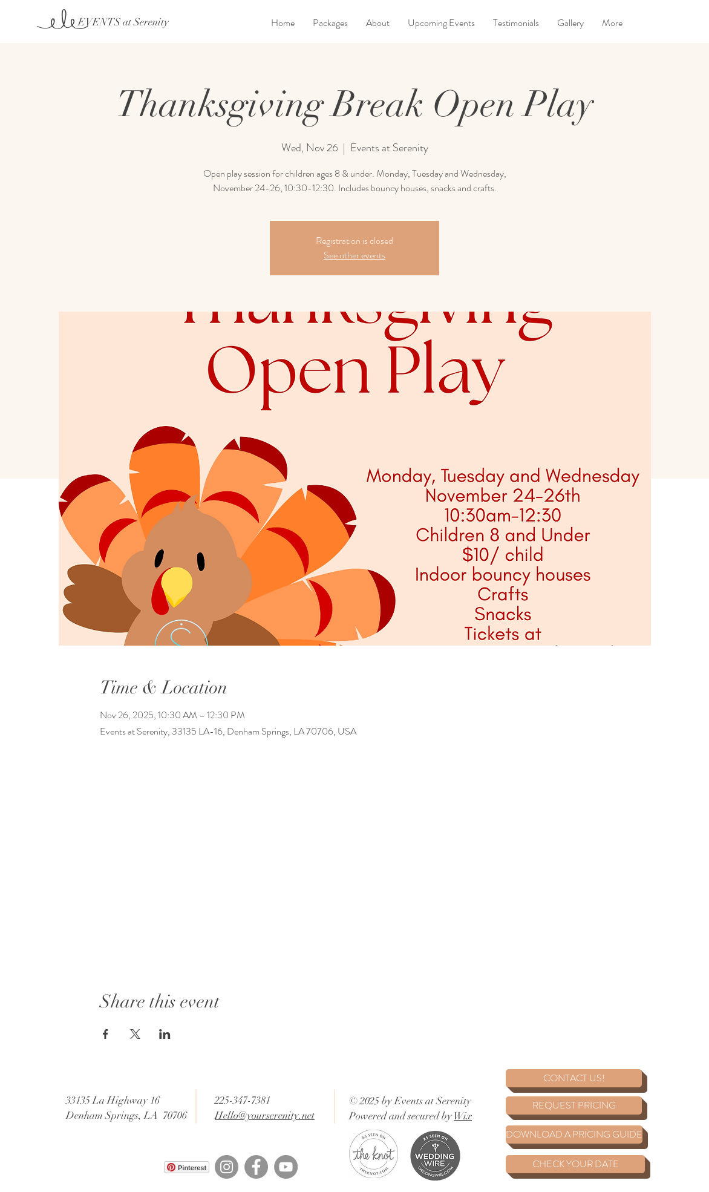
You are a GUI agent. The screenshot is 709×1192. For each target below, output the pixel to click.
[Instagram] (226, 1167)
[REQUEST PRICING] (574, 1105)
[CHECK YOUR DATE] (575, 1164)
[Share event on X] (135, 1034)
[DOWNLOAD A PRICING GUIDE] (574, 1134)
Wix (463, 1116)
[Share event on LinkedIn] (165, 1034)
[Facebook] (256, 1167)
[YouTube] (286, 1167)
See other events (354, 255)
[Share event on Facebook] (105, 1034)
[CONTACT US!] (574, 1078)
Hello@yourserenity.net (265, 1115)
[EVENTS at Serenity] (123, 22)
